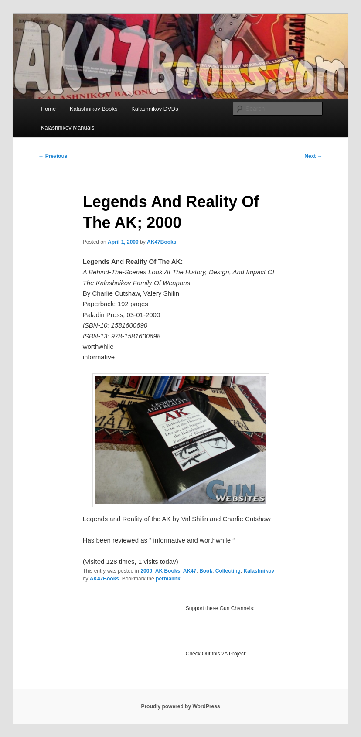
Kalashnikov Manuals (68, 127)
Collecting (228, 571)
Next (313, 156)
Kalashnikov (258, 571)
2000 (146, 571)
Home (48, 109)
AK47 (190, 571)
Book (205, 571)
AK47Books (161, 242)
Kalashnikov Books (94, 109)
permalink (168, 579)
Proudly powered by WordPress (180, 706)
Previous (52, 156)
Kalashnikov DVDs (154, 109)
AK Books (167, 571)
